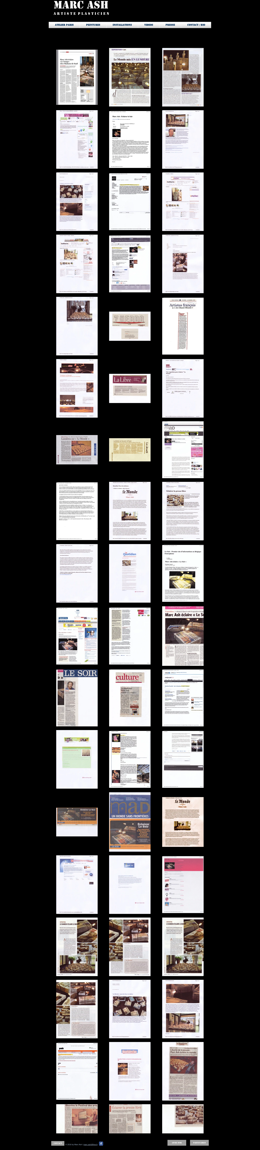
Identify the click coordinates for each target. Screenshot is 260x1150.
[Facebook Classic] (101, 1144)
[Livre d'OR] (176, 1143)
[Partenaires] (199, 1143)
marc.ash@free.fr (90, 1145)
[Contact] (57, 1143)
